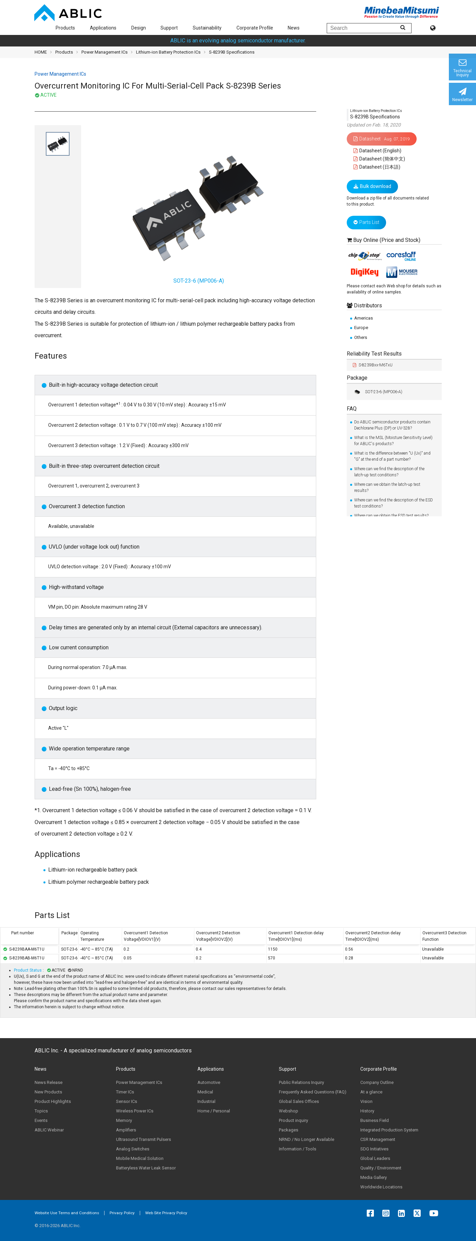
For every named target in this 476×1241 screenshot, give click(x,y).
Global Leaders (375, 1158)
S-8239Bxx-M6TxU (373, 365)
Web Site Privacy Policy (166, 1212)
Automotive (208, 1082)
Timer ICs (125, 1091)
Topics (41, 1110)
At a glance (371, 1091)
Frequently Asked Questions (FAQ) (312, 1091)
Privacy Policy (122, 1212)
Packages (288, 1129)
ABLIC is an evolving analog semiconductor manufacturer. (238, 40)
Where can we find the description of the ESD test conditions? (393, 503)
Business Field (374, 1120)
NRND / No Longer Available (306, 1139)
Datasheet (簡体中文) (379, 158)
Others (360, 337)
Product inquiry (293, 1120)
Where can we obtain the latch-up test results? (387, 487)
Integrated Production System (389, 1129)
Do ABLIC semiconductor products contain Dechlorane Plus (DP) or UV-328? (392, 425)
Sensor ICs (126, 1101)
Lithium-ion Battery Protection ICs (168, 52)
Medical (205, 1091)
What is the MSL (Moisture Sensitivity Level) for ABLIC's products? (393, 440)
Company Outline (377, 1082)
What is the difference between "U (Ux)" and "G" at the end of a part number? (392, 456)
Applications (103, 27)
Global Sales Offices (299, 1101)
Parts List (366, 222)
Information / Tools (297, 1148)
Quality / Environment (380, 1167)
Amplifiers (126, 1129)
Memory (124, 1120)
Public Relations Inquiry (301, 1082)
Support (169, 27)
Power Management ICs (104, 52)
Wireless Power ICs (134, 1110)
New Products (48, 1091)
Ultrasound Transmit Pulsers (143, 1139)
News (294, 27)
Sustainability (207, 27)
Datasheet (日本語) (377, 167)
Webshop (288, 1110)
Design (138, 27)
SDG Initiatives (374, 1148)
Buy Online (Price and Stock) (386, 240)
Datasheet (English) (378, 150)
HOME (41, 52)
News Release (48, 1082)
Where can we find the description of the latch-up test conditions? (389, 471)
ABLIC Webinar (49, 1129)
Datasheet (382, 138)
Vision (366, 1101)
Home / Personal (213, 1110)
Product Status (28, 970)
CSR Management (377, 1139)
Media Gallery (373, 1177)
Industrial (206, 1101)
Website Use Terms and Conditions (67, 1212)
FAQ (352, 408)
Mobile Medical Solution (140, 1158)
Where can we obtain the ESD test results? (391, 515)
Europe (361, 327)
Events (41, 1120)
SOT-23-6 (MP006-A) (377, 391)
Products (65, 27)
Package (357, 378)
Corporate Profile (254, 27)
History (367, 1110)
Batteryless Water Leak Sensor (146, 1167)
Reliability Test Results (374, 353)
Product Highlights (53, 1101)
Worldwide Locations (381, 1186)
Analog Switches (132, 1148)
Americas (363, 318)
